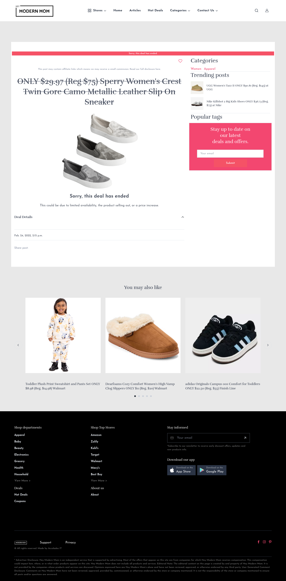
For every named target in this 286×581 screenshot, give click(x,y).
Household (21, 474)
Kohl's (95, 448)
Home (117, 10)
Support (45, 542)
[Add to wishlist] (180, 61)
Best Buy (96, 474)
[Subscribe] (245, 438)
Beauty (19, 448)
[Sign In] (267, 10)
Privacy (71, 542)
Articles (135, 10)
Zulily (94, 441)
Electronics (21, 454)
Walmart (96, 461)
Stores (95, 11)
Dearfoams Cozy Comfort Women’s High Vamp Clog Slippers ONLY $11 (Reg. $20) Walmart (140, 386)
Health (18, 468)
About (95, 494)
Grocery (19, 461)
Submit (230, 163)
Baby (17, 441)
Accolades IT (55, 548)
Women (196, 69)
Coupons (20, 501)
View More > (22, 480)
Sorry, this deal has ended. (143, 53)
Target (95, 454)
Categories (178, 10)
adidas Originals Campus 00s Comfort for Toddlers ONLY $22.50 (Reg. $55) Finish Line (222, 386)
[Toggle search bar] (256, 10)
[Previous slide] (18, 345)
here (157, 69)
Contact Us (205, 10)
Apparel (209, 69)
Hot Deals (155, 10)
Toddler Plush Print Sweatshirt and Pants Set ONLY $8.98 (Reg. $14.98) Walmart (62, 386)
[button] (135, 396)
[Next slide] (268, 345)
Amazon (96, 435)
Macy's (95, 468)
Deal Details (23, 217)
